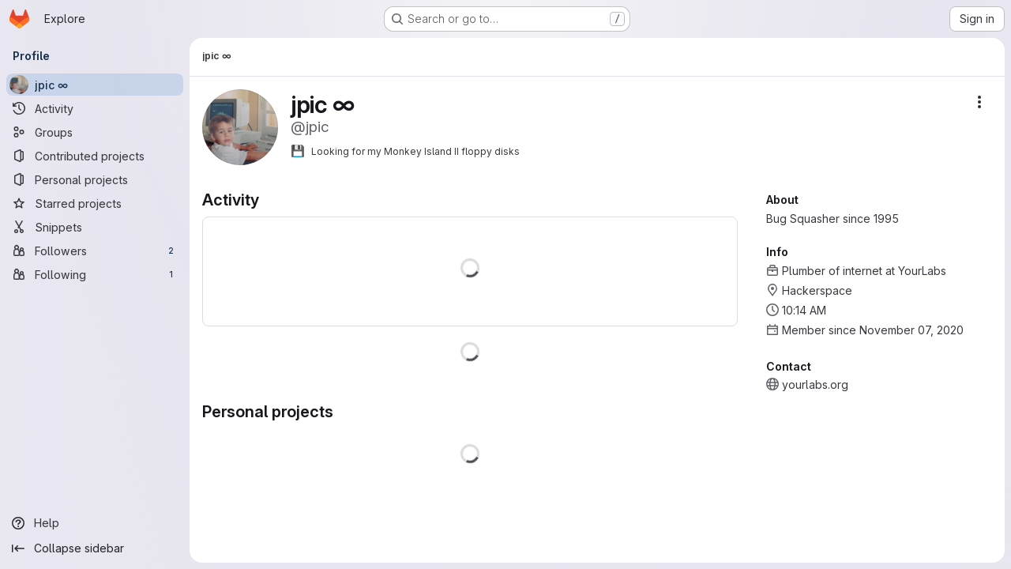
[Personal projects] (94, 179)
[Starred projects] (94, 203)
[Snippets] (94, 227)
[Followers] (94, 250)
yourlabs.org (815, 384)
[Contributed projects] (94, 156)
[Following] (94, 274)
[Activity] (94, 108)
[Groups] (94, 132)
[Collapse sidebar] (94, 548)
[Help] (94, 523)
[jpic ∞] (94, 84)
